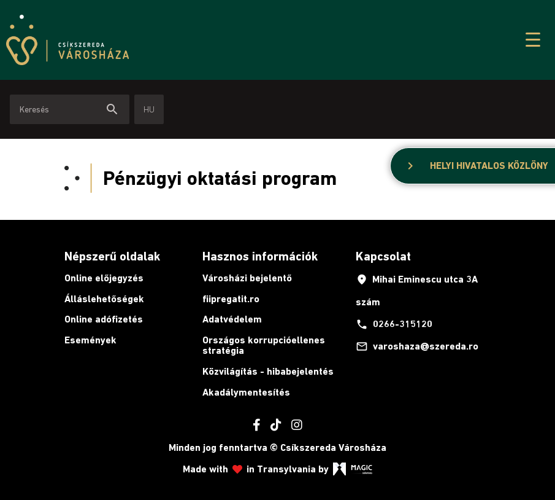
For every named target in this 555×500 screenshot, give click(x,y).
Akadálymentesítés (246, 392)
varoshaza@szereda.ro (417, 346)
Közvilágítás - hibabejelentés (268, 371)
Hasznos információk (260, 256)
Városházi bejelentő (247, 278)
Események (90, 340)
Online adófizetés (103, 319)
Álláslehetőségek (104, 299)
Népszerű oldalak (112, 256)
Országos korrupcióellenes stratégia (263, 345)
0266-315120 (394, 324)
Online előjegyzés (104, 278)
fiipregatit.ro (230, 299)
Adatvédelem (232, 319)
